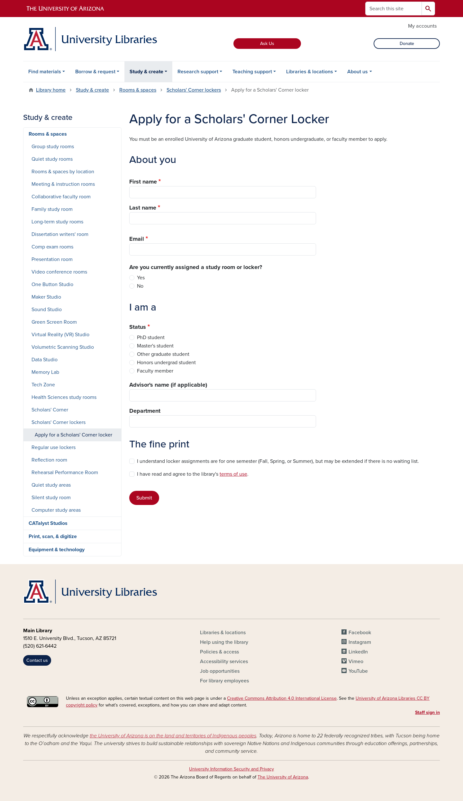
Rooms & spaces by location (63, 171)
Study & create (146, 71)
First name (143, 181)
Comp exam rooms (52, 247)
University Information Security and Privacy (231, 769)
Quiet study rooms (52, 159)
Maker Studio (46, 297)
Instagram (360, 642)
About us (357, 71)
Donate (407, 43)
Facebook (360, 632)
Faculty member (155, 371)
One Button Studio (52, 284)
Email (136, 238)
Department (144, 410)
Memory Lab (45, 372)
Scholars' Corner (50, 410)
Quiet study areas (51, 485)
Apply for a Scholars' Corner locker (73, 435)
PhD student (151, 337)
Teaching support (252, 71)
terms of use (233, 474)
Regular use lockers (54, 447)
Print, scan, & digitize (53, 536)
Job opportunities (220, 671)
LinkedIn (358, 652)
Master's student (155, 346)
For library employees (224, 681)
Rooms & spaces (137, 90)
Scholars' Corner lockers (194, 90)
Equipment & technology (57, 549)
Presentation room (52, 259)
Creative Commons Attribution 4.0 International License (282, 698)
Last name (142, 207)
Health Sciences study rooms (64, 397)
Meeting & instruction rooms (63, 184)
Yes (141, 277)
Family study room (52, 209)
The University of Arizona (283, 777)
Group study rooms (53, 146)
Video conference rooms (59, 272)
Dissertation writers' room (60, 234)
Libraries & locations (309, 71)
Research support (197, 71)
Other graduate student (163, 354)
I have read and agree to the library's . (193, 474)
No (140, 286)
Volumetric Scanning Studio (63, 347)
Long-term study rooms (57, 222)
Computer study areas (56, 510)
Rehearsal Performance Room (65, 472)
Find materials (44, 71)
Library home (51, 90)
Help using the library (224, 642)
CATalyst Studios (48, 523)
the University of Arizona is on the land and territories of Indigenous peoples (173, 736)
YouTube (358, 671)
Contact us (37, 660)
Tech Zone (43, 385)
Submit (144, 498)
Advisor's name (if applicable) (168, 384)
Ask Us (267, 43)
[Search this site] (393, 8)
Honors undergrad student (166, 362)
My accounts (422, 26)
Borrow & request (95, 71)
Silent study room (51, 497)
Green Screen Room (54, 322)
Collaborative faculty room (61, 197)
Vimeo (356, 661)
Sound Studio (47, 309)
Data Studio (45, 359)
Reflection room (49, 460)
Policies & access (219, 652)
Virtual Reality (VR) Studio (60, 334)
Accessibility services (224, 661)
